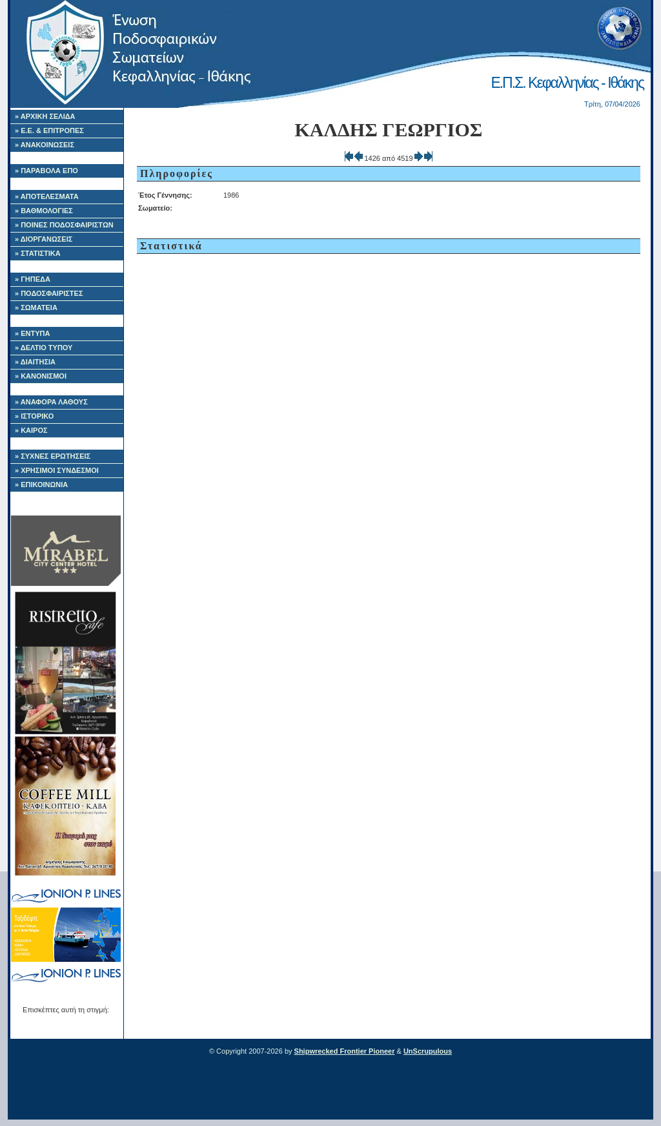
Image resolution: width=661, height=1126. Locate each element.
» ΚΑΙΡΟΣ (31, 430)
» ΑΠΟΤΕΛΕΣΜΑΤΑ (47, 196)
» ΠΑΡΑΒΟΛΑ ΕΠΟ (46, 170)
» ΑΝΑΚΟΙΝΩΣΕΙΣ (44, 145)
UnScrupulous (427, 1051)
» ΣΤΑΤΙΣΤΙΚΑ (38, 253)
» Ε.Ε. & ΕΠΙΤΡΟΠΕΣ (49, 130)
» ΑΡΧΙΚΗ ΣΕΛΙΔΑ (45, 116)
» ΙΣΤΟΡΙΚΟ (34, 416)
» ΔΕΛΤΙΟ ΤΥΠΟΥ (43, 347)
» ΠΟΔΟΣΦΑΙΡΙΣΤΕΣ (49, 293)
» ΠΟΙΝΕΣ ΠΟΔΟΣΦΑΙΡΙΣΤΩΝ (64, 225)
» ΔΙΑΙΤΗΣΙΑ (35, 362)
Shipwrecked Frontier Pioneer (344, 1051)
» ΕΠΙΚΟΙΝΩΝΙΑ (41, 484)
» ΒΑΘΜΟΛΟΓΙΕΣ (44, 210)
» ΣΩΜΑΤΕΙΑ (36, 307)
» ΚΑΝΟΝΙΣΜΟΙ (40, 376)
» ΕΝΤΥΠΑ (32, 333)
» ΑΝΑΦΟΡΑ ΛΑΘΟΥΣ (51, 402)
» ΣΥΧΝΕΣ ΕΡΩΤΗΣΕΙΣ (52, 456)
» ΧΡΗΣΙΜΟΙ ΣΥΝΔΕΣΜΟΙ (57, 470)
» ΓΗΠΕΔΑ (32, 279)
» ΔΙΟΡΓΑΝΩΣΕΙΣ (43, 239)
